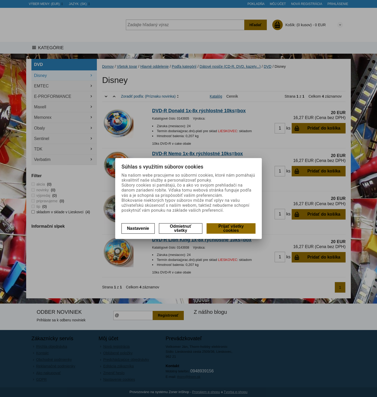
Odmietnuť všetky (180, 228)
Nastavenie (138, 228)
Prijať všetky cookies (231, 228)
